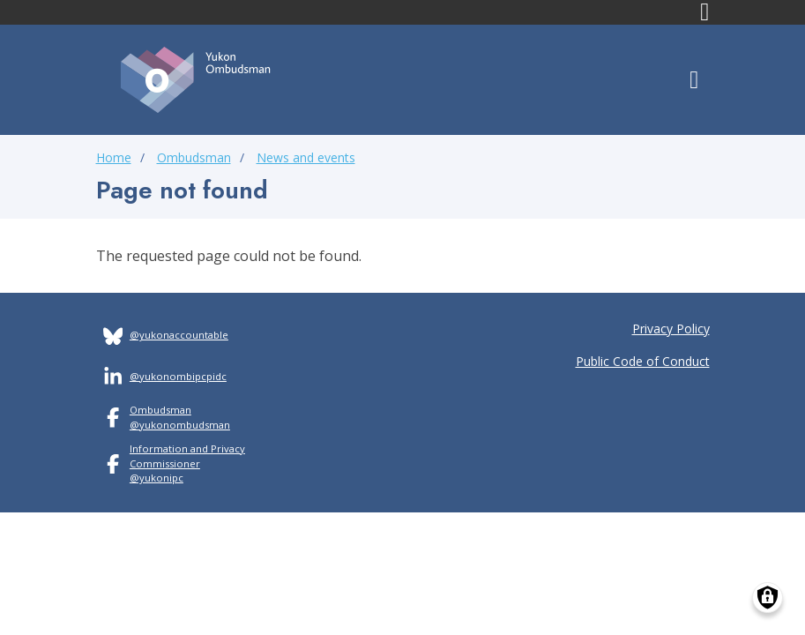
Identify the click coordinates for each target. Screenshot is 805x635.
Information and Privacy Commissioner (187, 456)
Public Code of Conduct (643, 361)
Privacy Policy (671, 328)
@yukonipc (156, 477)
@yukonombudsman (180, 424)
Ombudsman (194, 157)
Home (113, 157)
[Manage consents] (767, 597)
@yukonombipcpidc (178, 376)
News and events (306, 157)
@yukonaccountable (179, 334)
